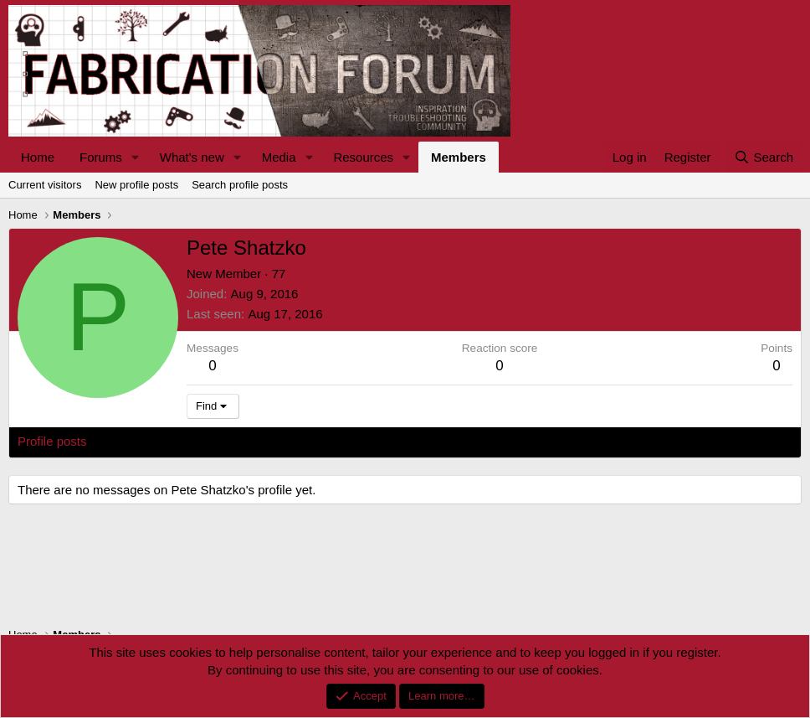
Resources (363, 157)
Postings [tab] (220, 441)
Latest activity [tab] (142, 441)
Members (458, 157)
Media (279, 157)
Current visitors (44, 184)
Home (37, 157)
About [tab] (277, 441)
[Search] (763, 157)
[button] (135, 157)
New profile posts (136, 184)
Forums (100, 157)
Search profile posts (240, 184)
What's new (192, 157)
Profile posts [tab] (52, 441)
